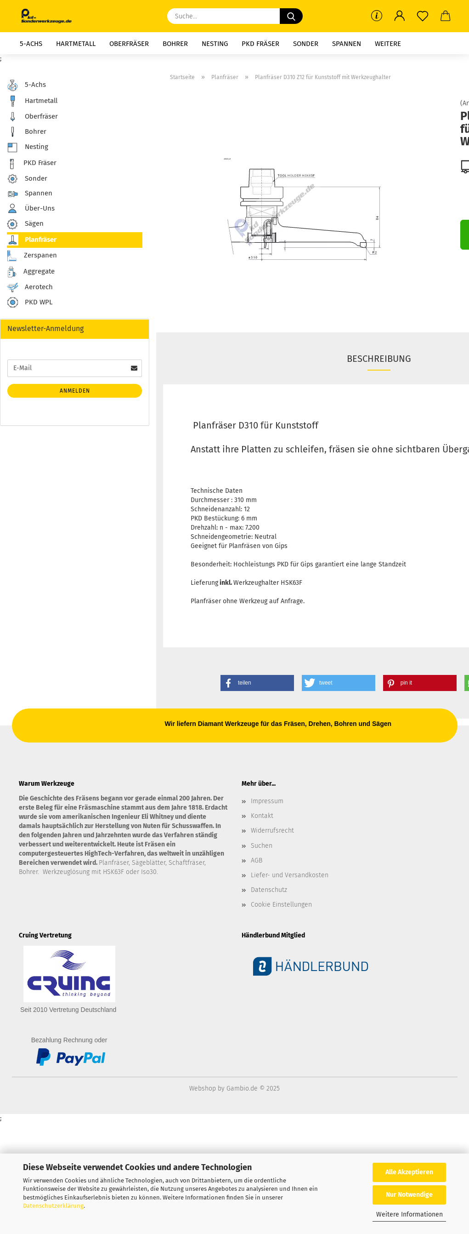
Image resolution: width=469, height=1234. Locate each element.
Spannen (346, 44)
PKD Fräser (260, 44)
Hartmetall (76, 44)
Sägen (25, 224)
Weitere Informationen (409, 1214)
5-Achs (31, 44)
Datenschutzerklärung (53, 1205)
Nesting (215, 44)
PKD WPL (29, 302)
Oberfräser (129, 44)
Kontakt (262, 816)
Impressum (267, 801)
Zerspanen (32, 256)
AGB (256, 860)
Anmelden (75, 391)
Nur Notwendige (409, 1195)
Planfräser (32, 240)
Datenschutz (269, 890)
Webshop (202, 1088)
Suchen (261, 846)
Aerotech (30, 287)
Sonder (305, 44)
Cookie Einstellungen (281, 904)
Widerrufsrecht (272, 830)
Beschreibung (379, 358)
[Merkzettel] (422, 16)
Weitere (388, 44)
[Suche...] (291, 16)
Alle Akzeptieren (409, 1172)
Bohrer (175, 44)
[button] (399, 16)
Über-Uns (31, 208)
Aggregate (31, 272)
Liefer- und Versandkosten (289, 875)
